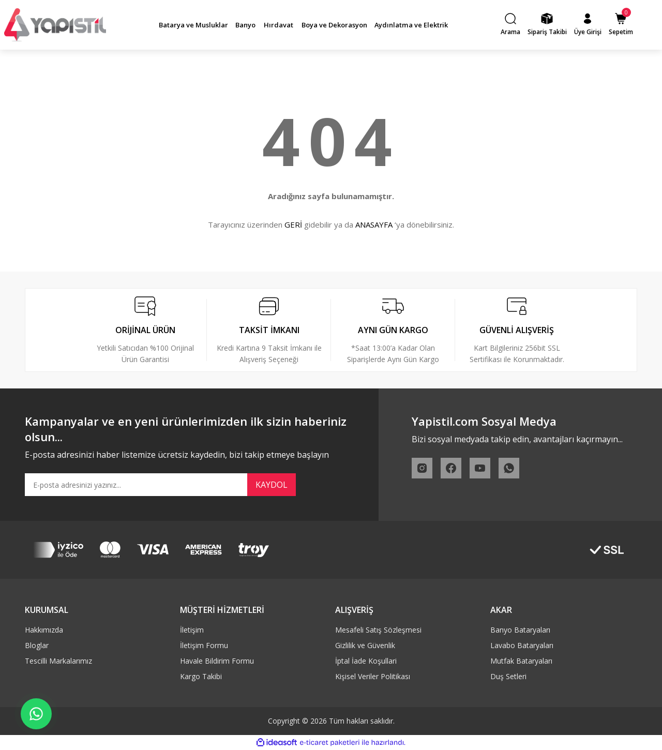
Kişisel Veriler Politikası (372, 676)
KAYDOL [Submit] (271, 484)
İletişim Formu (204, 645)
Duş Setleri (508, 676)
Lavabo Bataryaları (521, 645)
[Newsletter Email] (160, 484)
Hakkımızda (44, 630)
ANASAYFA (374, 224)
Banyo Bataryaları (520, 630)
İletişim (192, 630)
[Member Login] (587, 24)
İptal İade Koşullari (366, 661)
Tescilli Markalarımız (58, 661)
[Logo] (55, 24)
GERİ (293, 224)
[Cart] (621, 24)
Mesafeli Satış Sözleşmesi (378, 630)
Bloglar (37, 645)
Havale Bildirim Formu (217, 661)
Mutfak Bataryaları (521, 661)
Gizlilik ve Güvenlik (365, 645)
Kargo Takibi (201, 676)
